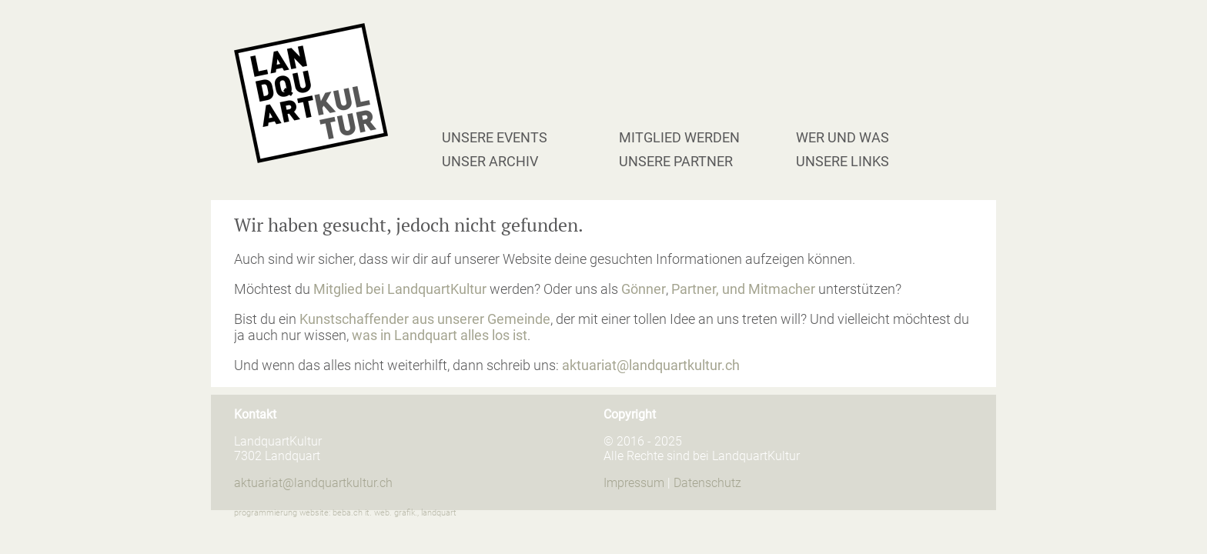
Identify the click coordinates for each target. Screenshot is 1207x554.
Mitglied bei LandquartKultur (399, 289)
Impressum (634, 483)
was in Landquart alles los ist (439, 335)
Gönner (643, 289)
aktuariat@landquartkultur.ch (651, 365)
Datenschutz (707, 483)
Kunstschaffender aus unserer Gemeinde (424, 319)
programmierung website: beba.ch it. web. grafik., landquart (345, 513)
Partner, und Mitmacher (743, 289)
